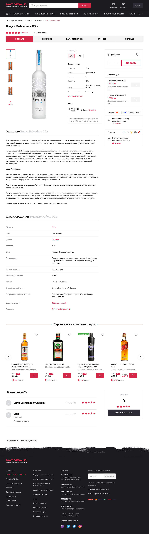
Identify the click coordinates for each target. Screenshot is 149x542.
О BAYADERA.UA (12, 487)
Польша (55, 239)
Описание (47, 39)
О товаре (19, 39)
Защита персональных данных (99, 501)
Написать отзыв (123, 420)
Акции (35, 506)
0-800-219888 (66, 482)
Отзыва (24, 32)
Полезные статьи (39, 511)
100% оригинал (59, 303)
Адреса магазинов (40, 502)
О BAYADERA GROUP (14, 491)
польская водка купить (31, 448)
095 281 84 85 (66, 507)
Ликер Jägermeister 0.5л (54, 372)
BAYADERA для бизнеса (16, 482)
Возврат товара (39, 519)
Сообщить (130, 63)
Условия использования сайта (99, 497)
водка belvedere (13, 448)
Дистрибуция (11, 508)
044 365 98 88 (66, 499)
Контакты (9, 495)
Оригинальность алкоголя (43, 487)
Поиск (84, 6)
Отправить (110, 484)
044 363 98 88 (66, 492)
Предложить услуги (40, 524)
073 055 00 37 (66, 514)
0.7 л (54, 227)
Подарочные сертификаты (43, 482)
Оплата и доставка (40, 515)
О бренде (129, 39)
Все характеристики (75, 97)
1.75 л (81, 56)
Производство (11, 504)
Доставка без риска (61, 309)
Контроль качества (13, 513)
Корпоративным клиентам (43, 498)
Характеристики (74, 39)
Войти (137, 5)
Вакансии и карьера (13, 500)
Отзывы (102, 39)
